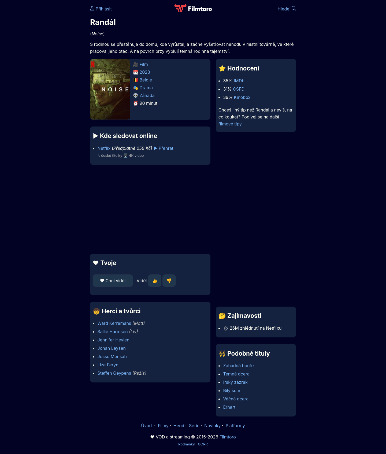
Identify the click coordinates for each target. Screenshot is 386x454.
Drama (146, 87)
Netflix (104, 148)
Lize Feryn (108, 364)
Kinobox (242, 97)
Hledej (286, 9)
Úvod (147, 425)
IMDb (239, 80)
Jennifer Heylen (113, 340)
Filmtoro (228, 437)
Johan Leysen (112, 348)
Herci (178, 425)
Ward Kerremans (114, 323)
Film (144, 64)
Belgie (146, 80)
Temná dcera (236, 374)
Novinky (212, 425)
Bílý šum (231, 390)
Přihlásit (101, 9)
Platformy (235, 425)
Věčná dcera (235, 398)
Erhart (229, 407)
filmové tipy (230, 123)
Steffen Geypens (114, 373)
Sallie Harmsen (113, 331)
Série (194, 425)
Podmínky (186, 444)
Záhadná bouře (238, 365)
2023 (145, 72)
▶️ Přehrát (163, 148)
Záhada (147, 95)
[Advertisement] (51, 82)
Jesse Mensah (112, 356)
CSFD (238, 89)
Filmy (163, 425)
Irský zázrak (235, 382)
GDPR (203, 444)
